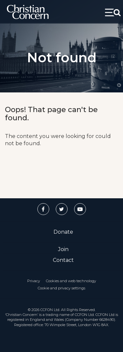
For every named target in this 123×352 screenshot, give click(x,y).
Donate (63, 232)
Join (63, 249)
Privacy (33, 281)
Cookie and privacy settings (61, 288)
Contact (63, 260)
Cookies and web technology (71, 281)
